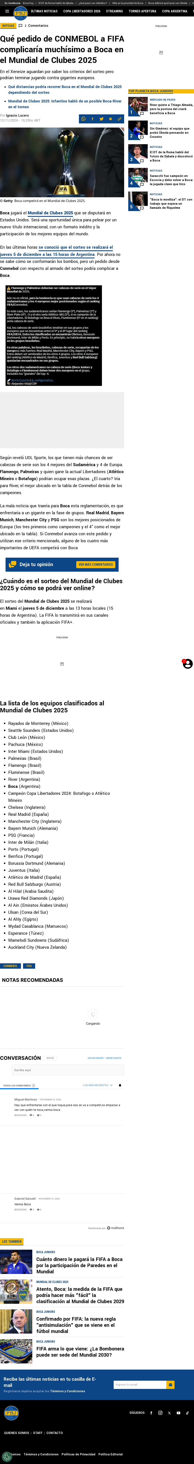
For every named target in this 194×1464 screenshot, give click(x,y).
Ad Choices (12, 1355)
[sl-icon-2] (160, 1313)
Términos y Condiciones (67, 1292)
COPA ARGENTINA (174, 11)
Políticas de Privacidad (78, 1355)
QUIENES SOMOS (16, 1334)
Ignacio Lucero (17, 115)
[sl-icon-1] (151, 1313)
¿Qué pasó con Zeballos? (93, 3)
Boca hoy (28, 3)
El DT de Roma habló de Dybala (56, 3)
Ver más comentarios (96, 565)
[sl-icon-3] (169, 1313)
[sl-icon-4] (178, 1313)
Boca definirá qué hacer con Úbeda (167, 3)
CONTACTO (54, 1334)
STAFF (38, 1334)
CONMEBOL (10, 966)
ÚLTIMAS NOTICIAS (44, 11)
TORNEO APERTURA (142, 11)
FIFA (29, 966)
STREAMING (114, 11)
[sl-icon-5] (187, 1313)
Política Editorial (110, 1355)
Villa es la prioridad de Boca (127, 3)
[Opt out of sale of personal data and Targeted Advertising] (7, 1457)
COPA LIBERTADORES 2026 (81, 11)
